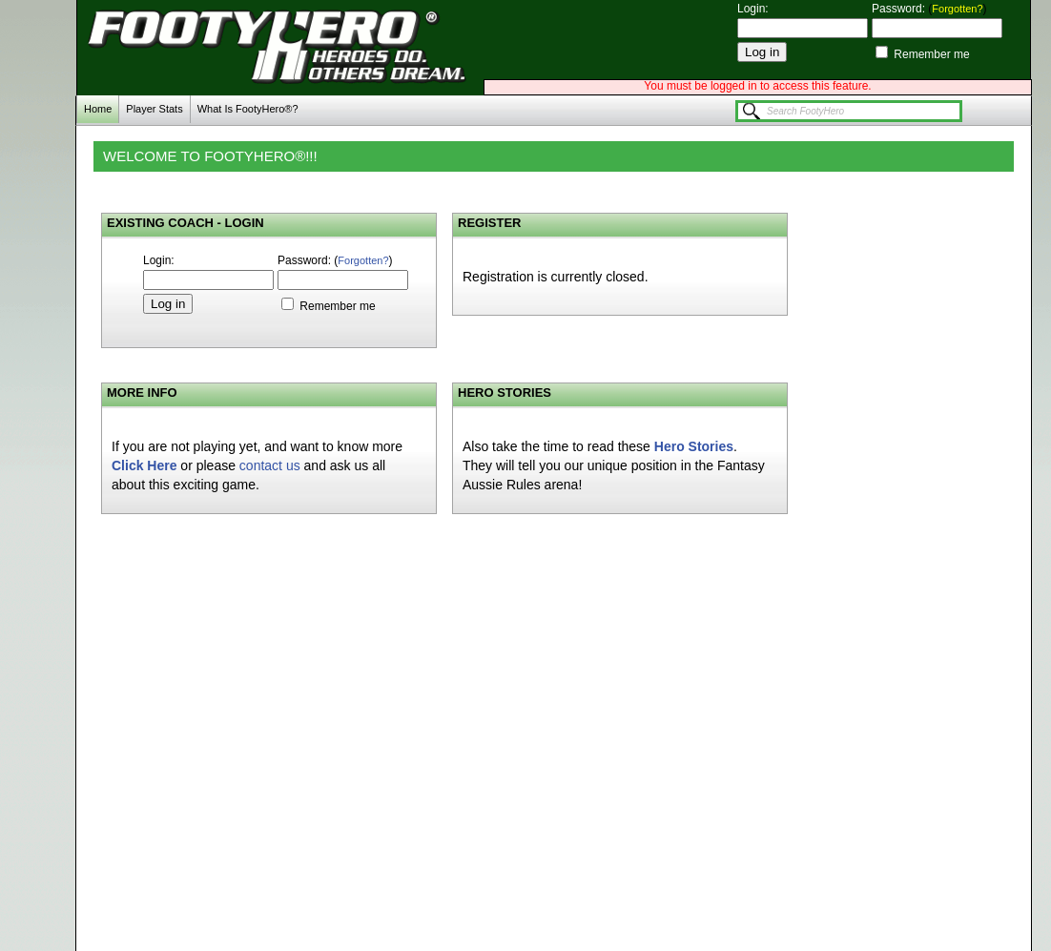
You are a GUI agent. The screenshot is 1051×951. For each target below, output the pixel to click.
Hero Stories (693, 446)
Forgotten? (957, 8)
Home (98, 108)
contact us (269, 465)
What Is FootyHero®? (248, 108)
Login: (753, 8)
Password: (900, 8)
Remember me (930, 54)
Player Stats (154, 108)
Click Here (144, 465)
